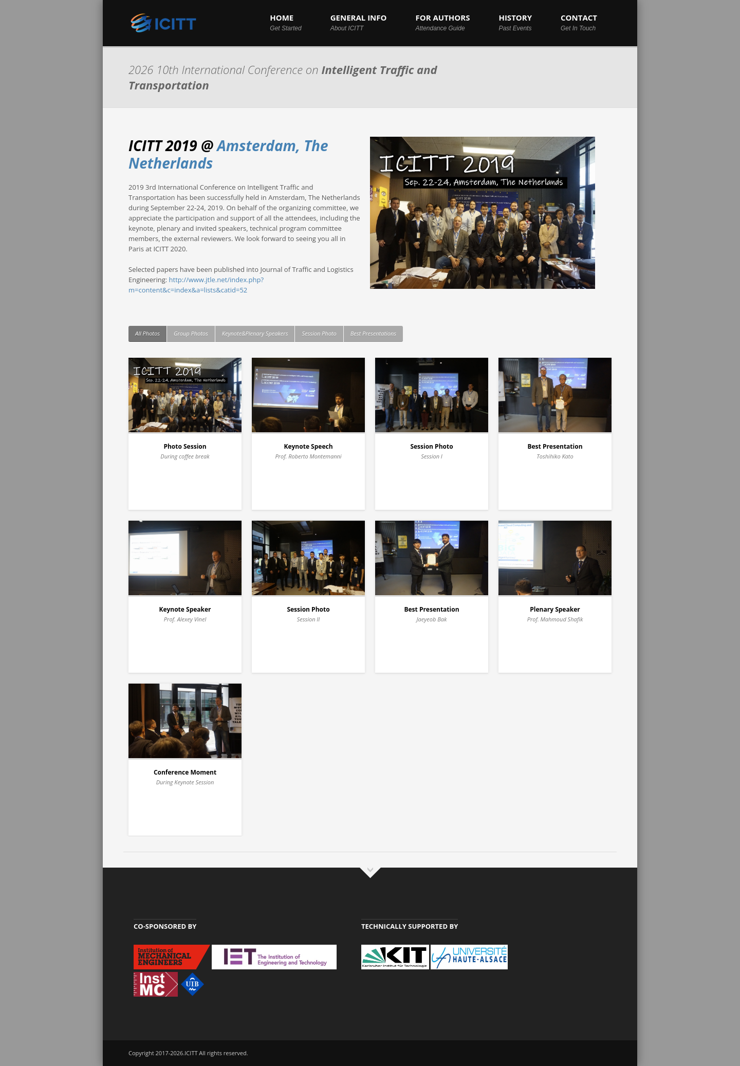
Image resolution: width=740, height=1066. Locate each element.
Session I (431, 456)
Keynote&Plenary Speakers (255, 333)
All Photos (147, 333)
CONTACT (579, 22)
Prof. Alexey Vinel (185, 619)
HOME (285, 22)
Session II (308, 619)
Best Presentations (373, 333)
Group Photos (191, 333)
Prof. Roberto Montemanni (308, 456)
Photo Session (184, 446)
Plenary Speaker (555, 609)
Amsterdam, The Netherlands (228, 154)
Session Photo (319, 333)
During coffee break (184, 456)
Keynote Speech (308, 446)
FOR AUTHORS (442, 22)
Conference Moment (185, 772)
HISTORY (515, 22)
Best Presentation (554, 446)
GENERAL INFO (358, 22)
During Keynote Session (185, 782)
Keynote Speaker (185, 609)
